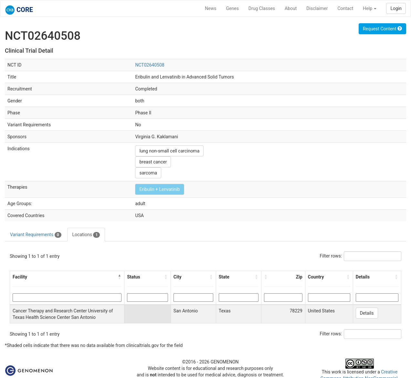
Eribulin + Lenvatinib (159, 189)
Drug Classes (261, 8)
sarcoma (148, 172)
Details (367, 313)
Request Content (382, 28)
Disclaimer (317, 8)
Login (396, 8)
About (291, 8)
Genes (232, 8)
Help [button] (369, 8)
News (210, 8)
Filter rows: (331, 255)
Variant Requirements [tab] (35, 235)
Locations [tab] (86, 235)
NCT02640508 (149, 65)
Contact (345, 8)
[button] (119, 277)
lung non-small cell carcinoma (169, 150)
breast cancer (153, 161)
